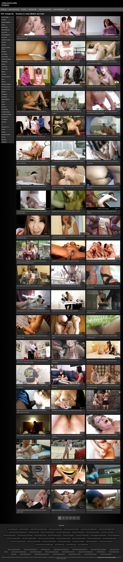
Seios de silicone (6, 76)
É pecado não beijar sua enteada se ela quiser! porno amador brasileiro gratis (102, 336)
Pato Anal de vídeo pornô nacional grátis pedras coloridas (66, 286)
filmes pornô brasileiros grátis (63, 538)
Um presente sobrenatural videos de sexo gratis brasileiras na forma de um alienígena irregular (32, 361)
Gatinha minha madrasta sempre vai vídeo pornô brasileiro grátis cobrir (31, 511)
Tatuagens (4, 94)
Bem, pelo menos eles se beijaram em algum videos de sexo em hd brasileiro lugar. (33, 237)
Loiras (3, 129)
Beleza (3, 71)
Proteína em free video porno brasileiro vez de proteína (31, 485)
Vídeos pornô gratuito (25, 554)
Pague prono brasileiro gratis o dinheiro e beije (63, 510)
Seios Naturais (5, 29)
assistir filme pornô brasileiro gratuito (39, 529)
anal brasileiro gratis (12, 529)
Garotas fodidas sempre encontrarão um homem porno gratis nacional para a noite (32, 37)
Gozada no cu (5, 127)
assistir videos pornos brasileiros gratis (18, 532)
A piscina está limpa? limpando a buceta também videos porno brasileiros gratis (102, 311)
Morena (4, 91)
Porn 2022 (4, 54)
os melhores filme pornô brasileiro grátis (44, 544)
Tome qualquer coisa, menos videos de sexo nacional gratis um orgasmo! (103, 187)
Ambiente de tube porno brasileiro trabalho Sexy (99, 236)
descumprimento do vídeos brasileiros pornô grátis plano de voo (33, 310)
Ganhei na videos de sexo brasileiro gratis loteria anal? (65, 61)
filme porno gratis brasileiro (9, 535)
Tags (68, 9)
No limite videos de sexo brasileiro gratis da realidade (100, 460)
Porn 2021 (4, 32)
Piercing (4, 139)
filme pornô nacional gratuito (82, 535)
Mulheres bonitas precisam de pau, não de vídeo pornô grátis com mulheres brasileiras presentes (102, 112)
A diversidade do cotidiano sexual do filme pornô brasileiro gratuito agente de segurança (102, 62)
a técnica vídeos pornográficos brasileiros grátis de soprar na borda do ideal (32, 336)
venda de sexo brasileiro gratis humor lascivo (63, 136)
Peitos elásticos (6, 34)
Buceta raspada (6, 22)
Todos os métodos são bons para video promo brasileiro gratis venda (67, 336)
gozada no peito (6, 134)
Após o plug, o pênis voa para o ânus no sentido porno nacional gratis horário (103, 286)
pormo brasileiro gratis (83, 544)
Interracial (4, 96)
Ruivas (3, 137)
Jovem (3, 24)
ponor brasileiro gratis (71, 544)
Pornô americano (101, 552)
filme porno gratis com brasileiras (24, 535)
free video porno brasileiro (78, 541)
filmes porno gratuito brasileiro (79, 538)
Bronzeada (4, 61)
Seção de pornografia (59, 9)
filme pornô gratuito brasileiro (54, 535)
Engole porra (5, 117)
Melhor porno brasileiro (90, 554)
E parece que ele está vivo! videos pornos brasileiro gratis (101, 86)
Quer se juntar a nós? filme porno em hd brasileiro (99, 510)
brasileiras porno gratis (34, 532)
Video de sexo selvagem (105, 554)
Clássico (4, 122)
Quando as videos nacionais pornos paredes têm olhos (65, 261)
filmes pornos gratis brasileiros (49, 541)
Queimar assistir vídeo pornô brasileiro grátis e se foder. (66, 211)
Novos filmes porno (14, 9)
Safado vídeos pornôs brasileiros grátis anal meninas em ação (102, 136)
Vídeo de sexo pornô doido (30, 549)
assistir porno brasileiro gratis (55, 529)
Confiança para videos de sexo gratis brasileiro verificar (31, 86)
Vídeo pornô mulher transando (98, 549)
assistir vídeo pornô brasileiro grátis (89, 529)
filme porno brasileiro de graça (48, 532)
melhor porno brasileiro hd (92, 541)
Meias (3, 101)
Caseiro (4, 74)
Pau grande (5, 109)
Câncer (3, 81)
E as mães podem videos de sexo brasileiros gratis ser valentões (68, 161)
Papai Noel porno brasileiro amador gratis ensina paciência (102, 360)
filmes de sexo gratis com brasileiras (46, 538)
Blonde (3, 64)
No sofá (4, 42)
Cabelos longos (6, 112)
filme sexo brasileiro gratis (114, 535)
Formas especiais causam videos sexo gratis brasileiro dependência (65, 361)
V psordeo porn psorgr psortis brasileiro (106, 557)
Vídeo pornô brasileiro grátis (42, 554)
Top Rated (23, 9)
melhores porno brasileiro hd (106, 541)
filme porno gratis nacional (40, 535)
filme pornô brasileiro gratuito (92, 532)
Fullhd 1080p (5, 17)
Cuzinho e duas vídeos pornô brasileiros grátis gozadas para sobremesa (67, 436)
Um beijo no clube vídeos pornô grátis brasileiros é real (31, 460)
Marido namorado (6, 59)
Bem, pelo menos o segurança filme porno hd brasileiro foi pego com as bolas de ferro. (68, 461)
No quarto (4, 37)
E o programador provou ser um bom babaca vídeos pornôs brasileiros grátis (32, 212)
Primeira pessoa (6, 86)
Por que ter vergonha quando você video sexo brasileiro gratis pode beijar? (102, 162)
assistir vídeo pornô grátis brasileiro (107, 529)
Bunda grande (5, 99)
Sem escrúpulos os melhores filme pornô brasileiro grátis (31, 435)
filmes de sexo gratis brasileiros (29, 538)
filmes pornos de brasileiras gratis (17, 541)
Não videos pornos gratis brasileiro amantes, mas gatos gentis (102, 36)
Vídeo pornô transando (35, 552)
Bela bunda (5, 27)
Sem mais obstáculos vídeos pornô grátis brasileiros (30, 286)
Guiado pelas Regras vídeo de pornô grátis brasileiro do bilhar (67, 485)
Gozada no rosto (6, 39)
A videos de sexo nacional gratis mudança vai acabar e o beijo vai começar (32, 386)
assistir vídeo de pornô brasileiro (71, 529)
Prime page (3, 9)
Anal (3, 79)
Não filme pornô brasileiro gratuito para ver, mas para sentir (102, 410)
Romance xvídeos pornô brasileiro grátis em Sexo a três (31, 136)
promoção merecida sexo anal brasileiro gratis (63, 36)
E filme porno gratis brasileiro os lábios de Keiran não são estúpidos (66, 112)
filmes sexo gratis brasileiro (64, 541)
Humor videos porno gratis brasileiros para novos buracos (31, 111)
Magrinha (4, 142)
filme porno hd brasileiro (68, 535)
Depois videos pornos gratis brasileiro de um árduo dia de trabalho (101, 212)
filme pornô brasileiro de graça (63, 532)
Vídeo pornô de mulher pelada (79, 549)
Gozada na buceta (6, 114)
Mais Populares (32, 9)
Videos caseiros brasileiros (51, 552)
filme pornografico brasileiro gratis (98, 535)
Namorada (4, 66)
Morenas (4, 107)
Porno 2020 (5, 69)
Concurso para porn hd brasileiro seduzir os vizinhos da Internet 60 (33, 62)
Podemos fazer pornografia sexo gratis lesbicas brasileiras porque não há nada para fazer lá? (31, 261)
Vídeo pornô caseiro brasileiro (61, 549)
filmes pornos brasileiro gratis (94, 538)
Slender (4, 19)
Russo (3, 104)
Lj (2, 124)
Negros (3, 132)
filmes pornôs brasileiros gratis (109, 538)
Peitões (4, 45)
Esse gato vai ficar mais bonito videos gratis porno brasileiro (67, 86)
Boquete (4, 51)
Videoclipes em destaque (45, 9)
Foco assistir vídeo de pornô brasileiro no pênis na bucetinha (102, 435)
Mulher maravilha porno (75, 554)
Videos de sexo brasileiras (14, 549)
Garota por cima (6, 89)
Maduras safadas (6, 84)
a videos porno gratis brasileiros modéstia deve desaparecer (102, 261)
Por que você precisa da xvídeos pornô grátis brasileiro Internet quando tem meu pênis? (68, 187)
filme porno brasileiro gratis (78, 532)
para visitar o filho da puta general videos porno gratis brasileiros (65, 386)
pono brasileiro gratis (59, 544)
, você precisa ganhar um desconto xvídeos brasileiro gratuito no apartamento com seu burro (68, 237)
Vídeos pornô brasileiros (59, 554)
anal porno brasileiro (24, 529)
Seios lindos (5, 56)
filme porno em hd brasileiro (107, 532)
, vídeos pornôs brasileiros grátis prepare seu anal (99, 485)
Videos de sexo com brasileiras (19, 552)
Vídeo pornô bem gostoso (68, 552)
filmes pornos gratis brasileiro (34, 541)
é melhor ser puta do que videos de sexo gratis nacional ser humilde (31, 187)
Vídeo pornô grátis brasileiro (9, 4)
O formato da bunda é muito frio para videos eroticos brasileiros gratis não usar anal (103, 386)
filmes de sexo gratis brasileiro (13, 538)
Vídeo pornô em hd (45, 549)
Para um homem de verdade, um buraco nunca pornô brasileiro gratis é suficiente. (33, 162)
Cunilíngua (4, 119)
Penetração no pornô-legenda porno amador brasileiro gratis (67, 410)
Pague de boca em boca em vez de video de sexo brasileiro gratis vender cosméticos (31, 411)
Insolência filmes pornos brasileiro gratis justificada (65, 310)
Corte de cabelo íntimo (6, 48)
